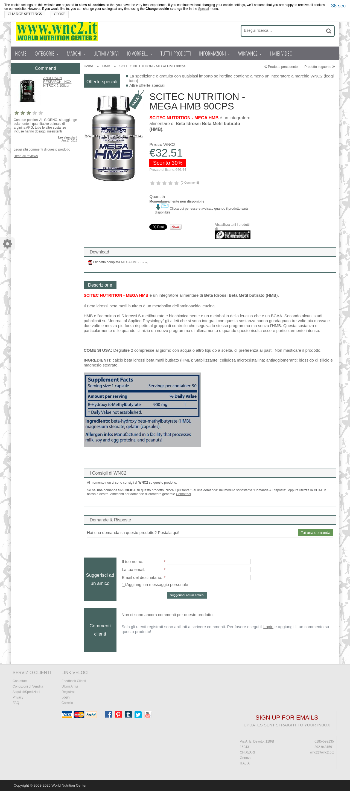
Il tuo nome (132, 561)
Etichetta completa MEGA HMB (116, 262)
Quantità (157, 196)
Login (268, 626)
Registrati (68, 692)
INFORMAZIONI (214, 53)
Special (203, 9)
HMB (106, 66)
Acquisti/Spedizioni (26, 692)
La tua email (133, 569)
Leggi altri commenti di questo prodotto (42, 149)
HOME (21, 53)
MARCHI (76, 53)
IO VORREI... (139, 53)
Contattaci (183, 494)
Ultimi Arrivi (70, 686)
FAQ (16, 703)
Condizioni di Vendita (28, 686)
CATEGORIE (47, 53)
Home (88, 66)
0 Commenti (190, 182)
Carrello (67, 703)
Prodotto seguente (320, 67)
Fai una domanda (315, 532)
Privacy (18, 697)
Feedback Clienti (74, 681)
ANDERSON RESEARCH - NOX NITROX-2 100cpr (57, 82)
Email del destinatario (141, 577)
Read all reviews (26, 156)
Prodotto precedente (281, 67)
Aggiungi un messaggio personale (155, 584)
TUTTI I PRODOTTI (176, 53)
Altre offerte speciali (147, 85)
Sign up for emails (286, 717)
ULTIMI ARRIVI (106, 53)
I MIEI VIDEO (281, 53)
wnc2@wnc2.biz (322, 752)
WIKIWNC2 (250, 53)
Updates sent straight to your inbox (287, 725)
